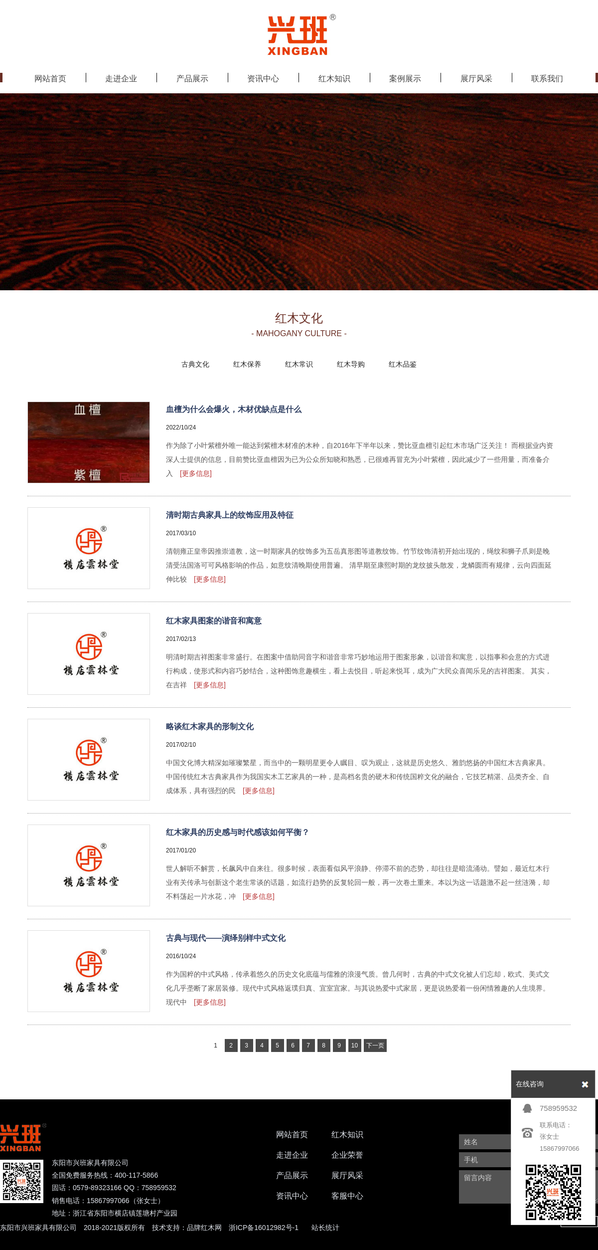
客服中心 (347, 1196)
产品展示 (292, 1175)
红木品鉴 (403, 364)
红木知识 (347, 1134)
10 (354, 1045)
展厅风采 (347, 1175)
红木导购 (351, 364)
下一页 (375, 1045)
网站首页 (292, 1134)
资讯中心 (292, 1196)
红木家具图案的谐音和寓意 (214, 621)
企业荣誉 (347, 1155)
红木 (208, 1228)
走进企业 (292, 1155)
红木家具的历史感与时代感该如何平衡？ (237, 832)
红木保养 (247, 364)
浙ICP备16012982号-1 (264, 1228)
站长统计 (325, 1228)
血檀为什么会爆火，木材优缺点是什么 (233, 409)
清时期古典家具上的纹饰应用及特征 (230, 515)
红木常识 (299, 364)
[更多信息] (196, 473)
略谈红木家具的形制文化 (210, 726)
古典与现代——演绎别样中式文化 (226, 938)
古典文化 (195, 364)
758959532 (558, 1108)
